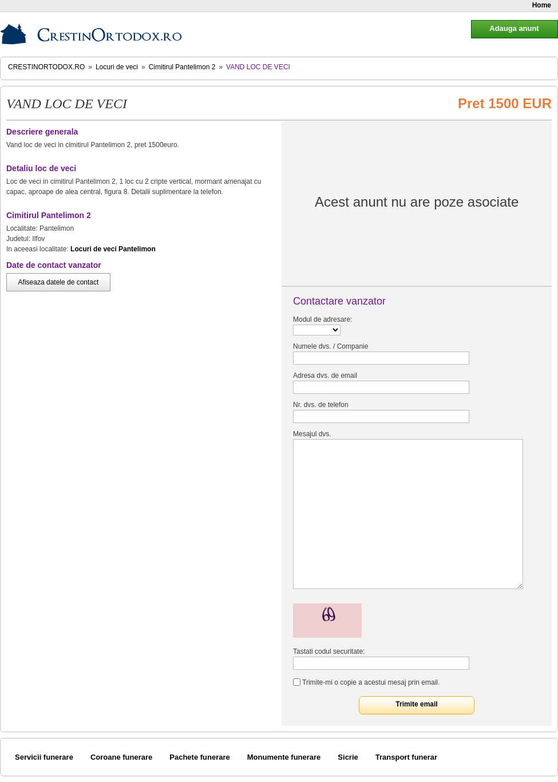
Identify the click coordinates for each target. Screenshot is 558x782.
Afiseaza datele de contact (58, 282)
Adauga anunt (514, 28)
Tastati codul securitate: (329, 651)
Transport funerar (406, 757)
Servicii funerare (44, 757)
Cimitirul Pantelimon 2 (182, 67)
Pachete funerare (199, 757)
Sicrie (348, 757)
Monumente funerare (284, 757)
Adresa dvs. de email (325, 376)
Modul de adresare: (322, 319)
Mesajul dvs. (312, 434)
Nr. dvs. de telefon (321, 405)
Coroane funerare (121, 757)
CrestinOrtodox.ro (46, 67)
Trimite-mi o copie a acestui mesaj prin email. (371, 682)
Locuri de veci (117, 67)
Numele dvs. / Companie (330, 346)
